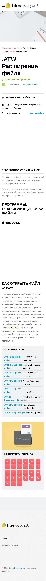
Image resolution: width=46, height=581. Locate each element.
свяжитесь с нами (10, 545)
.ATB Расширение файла (16, 413)
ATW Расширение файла (16, 51)
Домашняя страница (11, 48)
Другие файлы (29, 48)
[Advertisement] (23, 142)
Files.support (20, 568)
